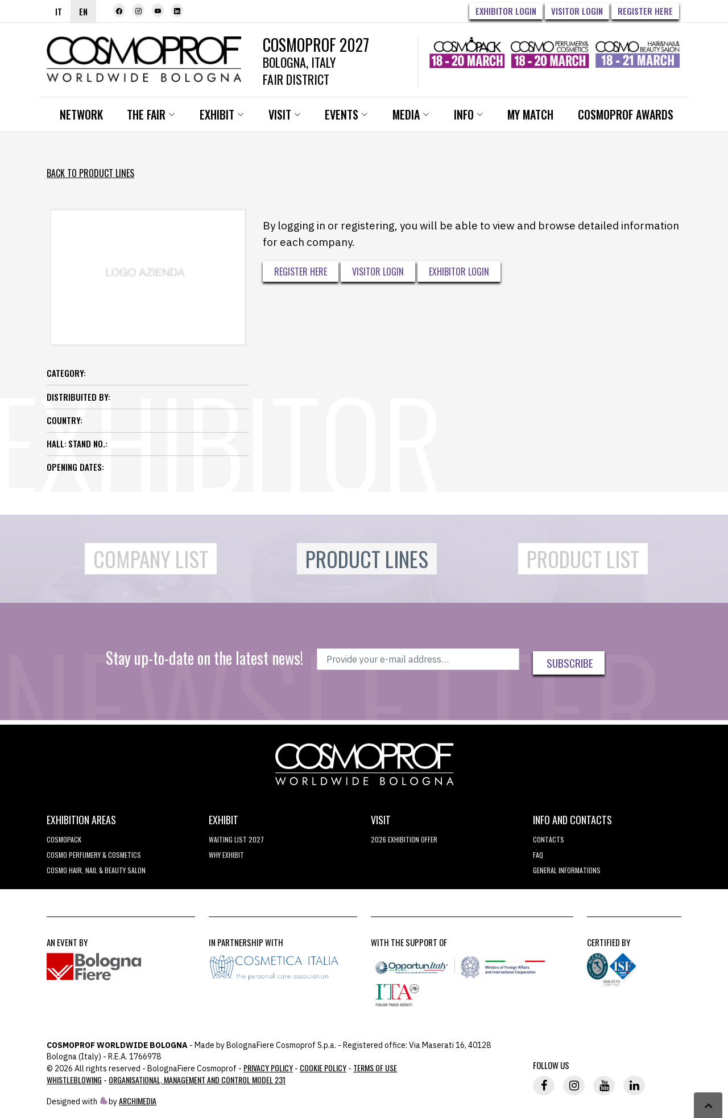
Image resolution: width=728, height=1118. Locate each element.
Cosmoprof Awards (631, 116)
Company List (150, 561)
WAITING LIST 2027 (236, 841)
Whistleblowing (74, 1081)
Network (82, 116)
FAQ (538, 856)
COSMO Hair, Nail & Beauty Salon (96, 872)
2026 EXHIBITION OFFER (404, 841)
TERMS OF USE (375, 1069)
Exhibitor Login (505, 11)
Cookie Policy (323, 1069)
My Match (535, 116)
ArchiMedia (137, 1102)
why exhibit (226, 856)
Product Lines (366, 561)
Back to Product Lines (90, 175)
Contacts (548, 841)
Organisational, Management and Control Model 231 (197, 1081)
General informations (567, 872)
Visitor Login (577, 11)
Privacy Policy (268, 1069)
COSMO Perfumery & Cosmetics (94, 856)
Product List (583, 561)
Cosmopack (64, 841)
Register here (645, 11)
